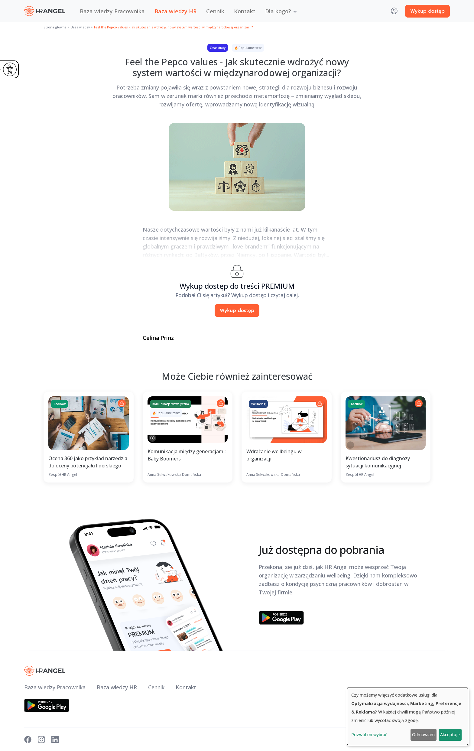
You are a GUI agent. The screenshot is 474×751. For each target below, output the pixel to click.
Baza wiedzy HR (175, 11)
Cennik (215, 11)
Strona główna (55, 27)
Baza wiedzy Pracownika (112, 11)
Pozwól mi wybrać (369, 734)
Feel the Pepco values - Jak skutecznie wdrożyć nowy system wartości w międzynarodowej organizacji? (173, 27)
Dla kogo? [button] (278, 11)
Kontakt (244, 11)
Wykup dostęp (427, 11)
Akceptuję (450, 734)
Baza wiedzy (80, 27)
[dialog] (407, 716)
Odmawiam (423, 734)
